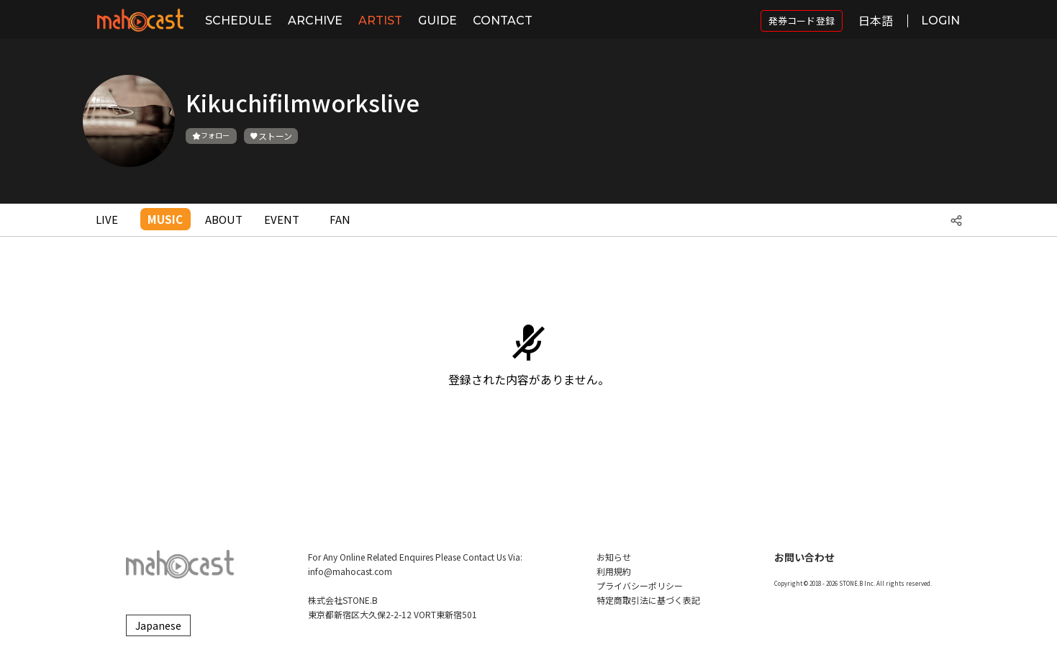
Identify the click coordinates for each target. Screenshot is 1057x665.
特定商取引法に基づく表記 (648, 600)
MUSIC (165, 219)
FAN (340, 219)
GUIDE (437, 20)
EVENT (281, 219)
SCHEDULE (238, 20)
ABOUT (223, 219)
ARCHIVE (315, 20)
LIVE (107, 219)
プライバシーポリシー (639, 585)
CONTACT (502, 20)
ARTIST (380, 20)
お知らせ (613, 557)
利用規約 (613, 571)
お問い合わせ (804, 557)
